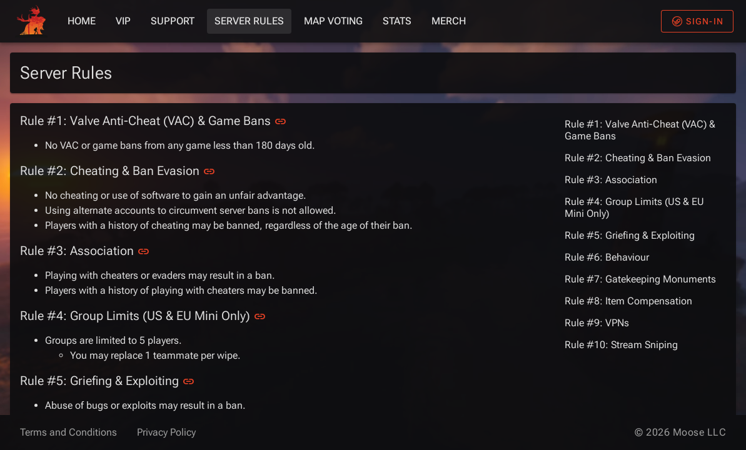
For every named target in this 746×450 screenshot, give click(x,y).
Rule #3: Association (611, 180)
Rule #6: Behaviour (607, 257)
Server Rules (249, 21)
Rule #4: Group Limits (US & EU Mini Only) (634, 207)
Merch (448, 21)
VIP (123, 21)
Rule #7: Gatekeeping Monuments (640, 279)
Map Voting (333, 21)
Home (82, 21)
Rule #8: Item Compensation (628, 301)
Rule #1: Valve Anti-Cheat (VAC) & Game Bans (640, 130)
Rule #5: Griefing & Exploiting (630, 235)
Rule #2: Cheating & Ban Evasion (638, 158)
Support (172, 21)
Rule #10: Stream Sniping (621, 345)
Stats (397, 21)
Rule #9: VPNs (597, 323)
